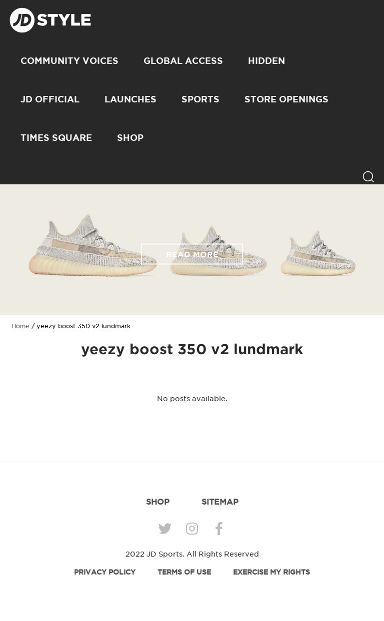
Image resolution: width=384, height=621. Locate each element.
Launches (130, 99)
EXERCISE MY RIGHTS (271, 572)
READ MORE (192, 254)
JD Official (50, 99)
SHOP (130, 137)
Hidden (266, 60)
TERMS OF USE (184, 572)
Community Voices (69, 60)
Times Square (56, 137)
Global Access (183, 60)
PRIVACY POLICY (105, 572)
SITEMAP (220, 501)
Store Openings (286, 99)
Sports (201, 99)
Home (20, 326)
